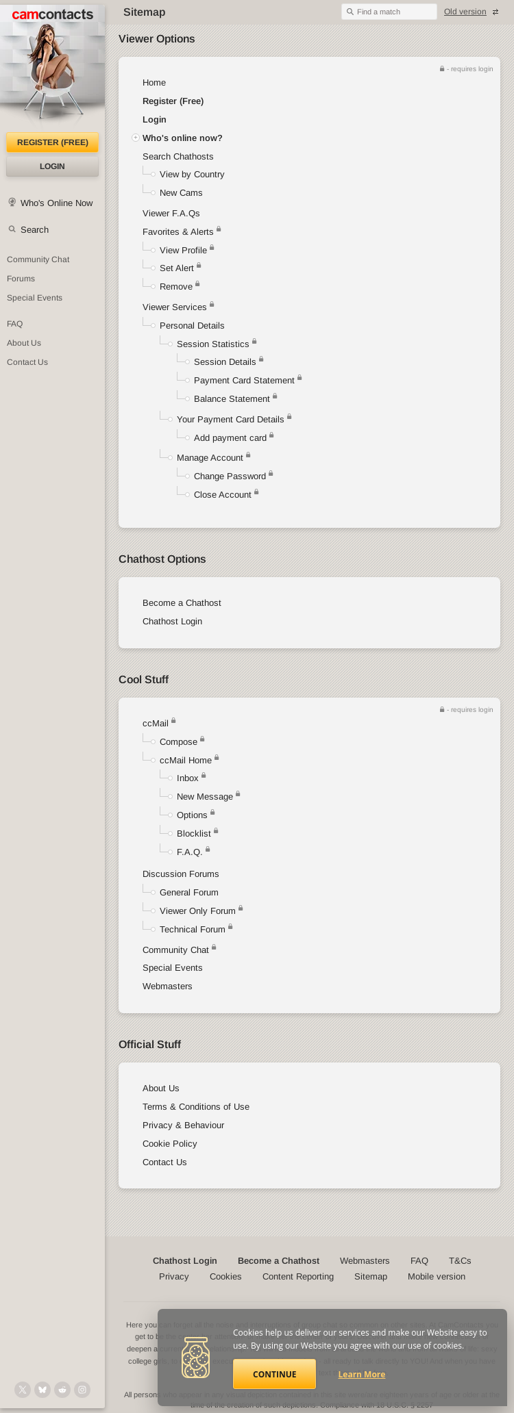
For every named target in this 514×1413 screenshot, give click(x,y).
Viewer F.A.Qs (171, 213)
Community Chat (38, 259)
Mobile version (436, 1276)
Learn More (362, 1374)
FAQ (15, 324)
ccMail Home (186, 760)
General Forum (189, 892)
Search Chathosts (178, 156)
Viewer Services (175, 307)
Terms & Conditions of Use (196, 1107)
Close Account (223, 494)
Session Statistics (213, 344)
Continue (274, 1374)
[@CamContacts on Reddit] (62, 1390)
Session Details (225, 362)
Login (52, 166)
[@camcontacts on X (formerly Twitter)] (22, 1390)
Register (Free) (173, 101)
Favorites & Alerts (182, 232)
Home (154, 82)
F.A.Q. (190, 852)
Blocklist (194, 833)
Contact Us (27, 362)
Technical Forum (192, 929)
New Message (205, 796)
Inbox (188, 778)
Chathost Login (172, 621)
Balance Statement (232, 399)
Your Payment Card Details (230, 419)
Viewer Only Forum (198, 911)
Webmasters (168, 986)
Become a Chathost (182, 603)
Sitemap (370, 1276)
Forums (21, 278)
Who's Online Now (57, 203)
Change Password (230, 476)
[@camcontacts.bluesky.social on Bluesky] (42, 1390)
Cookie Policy (170, 1143)
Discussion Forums (181, 874)
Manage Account (210, 458)
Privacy (174, 1276)
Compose (178, 742)
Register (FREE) (52, 142)
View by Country (192, 174)
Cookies (226, 1276)
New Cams (181, 193)
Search (35, 230)
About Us (24, 343)
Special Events (34, 298)
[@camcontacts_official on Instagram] (82, 1390)
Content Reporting (298, 1276)
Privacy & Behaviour (183, 1125)
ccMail (156, 723)
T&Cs (460, 1261)
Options (192, 815)
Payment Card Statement (244, 380)
